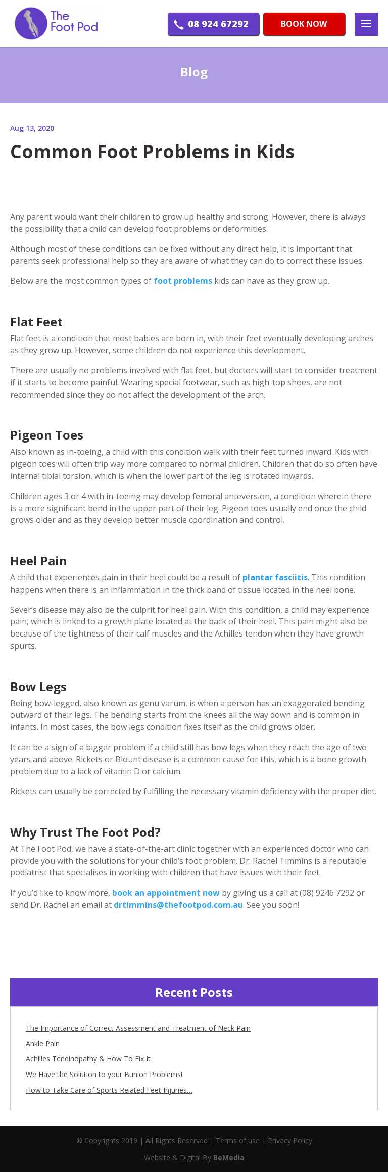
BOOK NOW (304, 24)
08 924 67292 (218, 25)
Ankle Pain (43, 1043)
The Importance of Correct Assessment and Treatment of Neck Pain (138, 1028)
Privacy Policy (290, 1140)
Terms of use (238, 1140)
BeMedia (229, 1157)
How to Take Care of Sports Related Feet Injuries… (109, 1090)
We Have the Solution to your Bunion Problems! (104, 1074)
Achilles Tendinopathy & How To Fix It (88, 1058)
